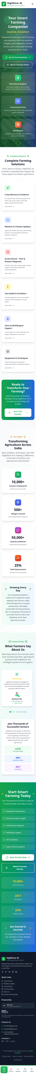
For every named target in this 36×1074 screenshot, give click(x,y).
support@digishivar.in (10, 1029)
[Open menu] (32, 4)
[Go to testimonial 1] (10, 712)
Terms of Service (17, 1056)
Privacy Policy (6, 1056)
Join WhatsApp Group (10, 1026)
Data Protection (29, 1056)
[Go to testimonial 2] (12, 711)
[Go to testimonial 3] (14, 711)
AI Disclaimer (18, 1060)
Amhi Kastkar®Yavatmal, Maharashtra (11, 1033)
